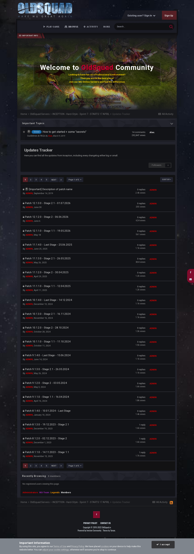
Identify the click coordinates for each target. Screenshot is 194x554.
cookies (105, 546)
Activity (92, 26)
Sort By (166, 179)
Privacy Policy (90, 522)
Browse (73, 26)
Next (53, 179)
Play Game (52, 26)
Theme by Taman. (109, 530)
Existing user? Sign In (142, 15)
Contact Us (105, 522)
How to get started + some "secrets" (64, 131)
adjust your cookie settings (55, 549)
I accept (163, 544)
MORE (106, 26)
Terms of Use (59, 546)
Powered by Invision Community (89, 530)
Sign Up (169, 15)
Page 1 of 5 (75, 179)
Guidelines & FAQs (36, 135)
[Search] (132, 26)
